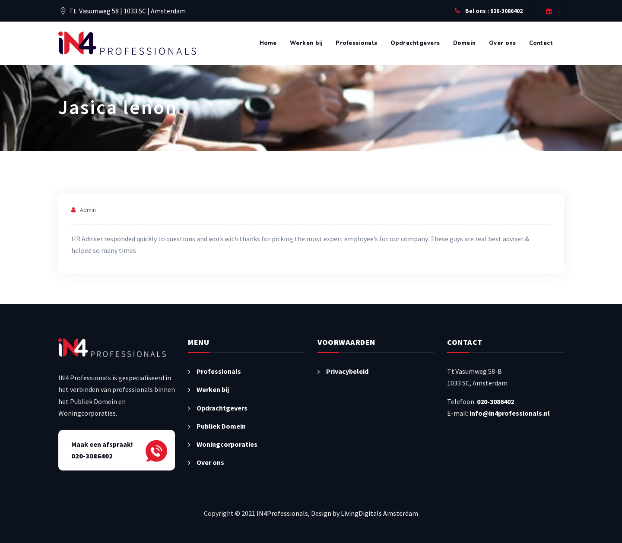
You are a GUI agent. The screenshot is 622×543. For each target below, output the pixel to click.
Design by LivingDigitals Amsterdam (364, 513)
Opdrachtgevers (415, 43)
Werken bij (306, 43)
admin (88, 210)
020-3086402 (495, 401)
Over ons (502, 43)
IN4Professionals (282, 513)
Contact (541, 43)
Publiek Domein (221, 426)
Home (268, 43)
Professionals (357, 43)
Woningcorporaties (227, 444)
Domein (464, 43)
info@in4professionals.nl (510, 413)
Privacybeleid (347, 371)
